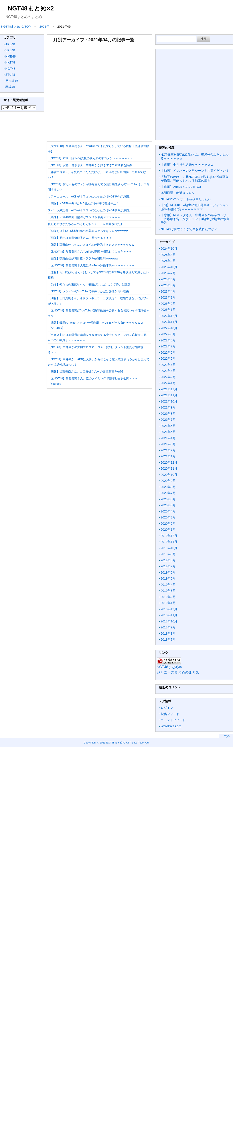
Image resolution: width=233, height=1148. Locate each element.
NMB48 (10, 56)
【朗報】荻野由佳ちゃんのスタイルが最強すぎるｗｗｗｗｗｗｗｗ (91, 244)
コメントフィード (173, 720)
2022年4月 (168, 365)
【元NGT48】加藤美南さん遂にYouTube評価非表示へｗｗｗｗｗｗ (91, 265)
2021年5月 (168, 432)
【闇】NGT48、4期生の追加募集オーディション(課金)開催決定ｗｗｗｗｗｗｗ (194, 207)
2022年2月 (168, 377)
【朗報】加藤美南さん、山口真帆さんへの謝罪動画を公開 (85, 371)
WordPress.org (171, 726)
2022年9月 (168, 334)
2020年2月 (168, 523)
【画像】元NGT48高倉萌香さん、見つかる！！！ (80, 237)
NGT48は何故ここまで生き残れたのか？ (189, 229)
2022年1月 (168, 383)
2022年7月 (168, 346)
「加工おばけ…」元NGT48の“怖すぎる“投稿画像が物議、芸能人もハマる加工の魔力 (195, 179)
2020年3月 (168, 517)
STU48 (10, 74)
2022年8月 (168, 340)
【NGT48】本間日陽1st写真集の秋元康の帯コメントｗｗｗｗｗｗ (90, 158)
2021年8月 (168, 413)
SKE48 (10, 50)
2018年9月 (168, 627)
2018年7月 (168, 639)
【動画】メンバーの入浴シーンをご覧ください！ (195, 170)
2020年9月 (168, 480)
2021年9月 (168, 407)
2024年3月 (168, 255)
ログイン (167, 708)
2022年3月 (168, 371)
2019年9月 (168, 554)
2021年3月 (168, 444)
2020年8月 (168, 487)
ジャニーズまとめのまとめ (178, 672)
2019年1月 (168, 603)
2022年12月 (169, 316)
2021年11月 (169, 395)
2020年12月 (169, 462)
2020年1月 (168, 529)
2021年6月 (168, 426)
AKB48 (10, 44)
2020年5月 (168, 505)
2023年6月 (168, 279)
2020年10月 (169, 474)
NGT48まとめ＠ (169, 667)
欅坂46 (10, 87)
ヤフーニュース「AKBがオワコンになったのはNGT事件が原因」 (90, 196)
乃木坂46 (11, 81)
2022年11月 (169, 322)
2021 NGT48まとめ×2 (112, 742)
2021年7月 (168, 419)
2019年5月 (168, 578)
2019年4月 (168, 584)
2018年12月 (169, 609)
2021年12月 (169, 389)
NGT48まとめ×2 (31, 8)
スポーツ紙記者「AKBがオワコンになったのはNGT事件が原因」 (90, 210)
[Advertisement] (98, 91)
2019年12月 (169, 536)
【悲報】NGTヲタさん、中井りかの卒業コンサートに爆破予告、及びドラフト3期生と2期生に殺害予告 (195, 219)
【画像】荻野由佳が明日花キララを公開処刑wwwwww (83, 258)
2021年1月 (168, 456)
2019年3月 (168, 590)
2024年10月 (169, 248)
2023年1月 (168, 309)
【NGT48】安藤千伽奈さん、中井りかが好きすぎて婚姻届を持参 (90, 165)
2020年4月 (168, 511)
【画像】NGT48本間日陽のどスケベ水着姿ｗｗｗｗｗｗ (84, 217)
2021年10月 (169, 401)
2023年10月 (169, 267)
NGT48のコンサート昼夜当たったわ (186, 199)
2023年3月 (168, 297)
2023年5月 (168, 285)
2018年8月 (168, 633)
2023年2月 (168, 303)
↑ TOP (226, 736)
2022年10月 (169, 328)
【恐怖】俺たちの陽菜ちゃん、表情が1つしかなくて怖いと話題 (89, 284)
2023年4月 (168, 291)
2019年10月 (169, 548)
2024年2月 (168, 261)
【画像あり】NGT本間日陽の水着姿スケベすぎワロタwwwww (88, 231)
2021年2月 (168, 450)
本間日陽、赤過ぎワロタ (178, 193)
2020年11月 (169, 468)
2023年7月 (168, 273)
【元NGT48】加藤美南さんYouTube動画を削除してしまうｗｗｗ (90, 251)
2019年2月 (168, 597)
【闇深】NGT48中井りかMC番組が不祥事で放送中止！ (83, 203)
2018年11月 (169, 615)
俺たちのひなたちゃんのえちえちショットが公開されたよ (85, 224)
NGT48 (10, 68)
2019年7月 (168, 566)
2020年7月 (168, 493)
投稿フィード (170, 714)
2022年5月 (168, 358)
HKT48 (10, 62)
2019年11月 (169, 542)
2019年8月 (168, 560)
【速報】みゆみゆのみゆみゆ (181, 187)
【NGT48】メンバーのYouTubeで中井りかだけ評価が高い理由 (88, 291)
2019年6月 (168, 572)
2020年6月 (168, 499)
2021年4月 (168, 438)
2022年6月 (168, 352)
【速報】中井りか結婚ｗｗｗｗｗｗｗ (187, 164)
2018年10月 (169, 621)
